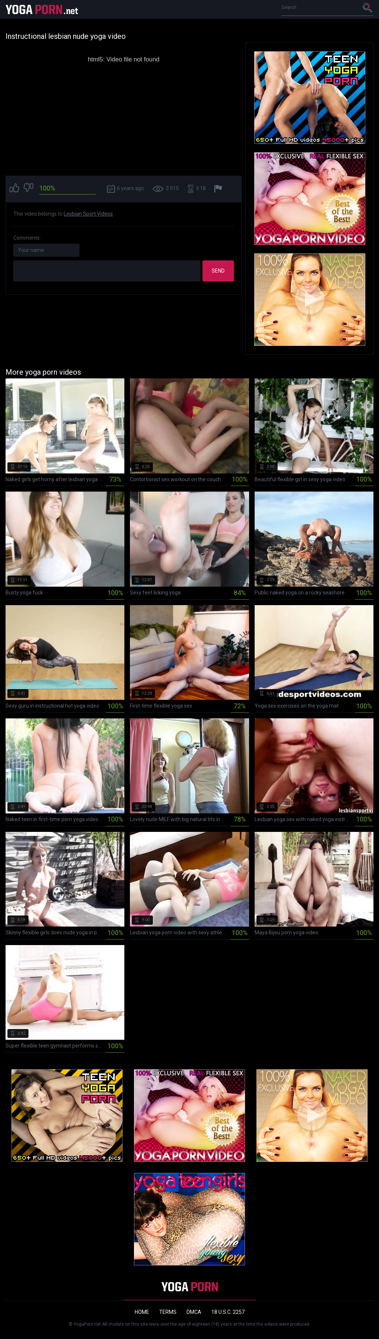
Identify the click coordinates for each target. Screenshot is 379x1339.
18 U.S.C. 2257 (228, 1312)
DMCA (194, 1312)
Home (142, 1312)
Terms (168, 1312)
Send (218, 271)
